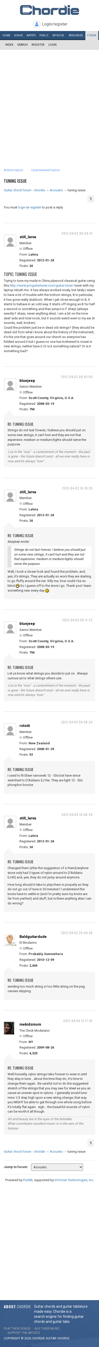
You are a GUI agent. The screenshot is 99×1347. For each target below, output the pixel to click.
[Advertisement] (49, 101)
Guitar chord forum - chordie (24, 190)
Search (22, 44)
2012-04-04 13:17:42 (78, 1021)
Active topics (13, 170)
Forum (91, 35)
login (22, 207)
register (35, 207)
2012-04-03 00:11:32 (77, 620)
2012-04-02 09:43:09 (77, 377)
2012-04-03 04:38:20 (77, 722)
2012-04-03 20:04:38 (77, 933)
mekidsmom (30, 1024)
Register (38, 44)
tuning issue (15, 181)
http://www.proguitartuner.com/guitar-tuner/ (42, 285)
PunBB (28, 1180)
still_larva (27, 237)
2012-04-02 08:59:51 (77, 233)
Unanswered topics (45, 170)
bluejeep (27, 380)
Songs (18, 35)
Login (52, 44)
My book (58, 35)
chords (63, 1338)
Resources (76, 35)
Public (43, 35)
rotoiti (24, 725)
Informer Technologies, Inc (74, 1180)
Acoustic (56, 190)
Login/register (54, 24)
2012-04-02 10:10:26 (77, 488)
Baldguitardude (33, 936)
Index (9, 44)
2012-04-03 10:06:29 (77, 814)
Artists (31, 35)
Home (6, 35)
